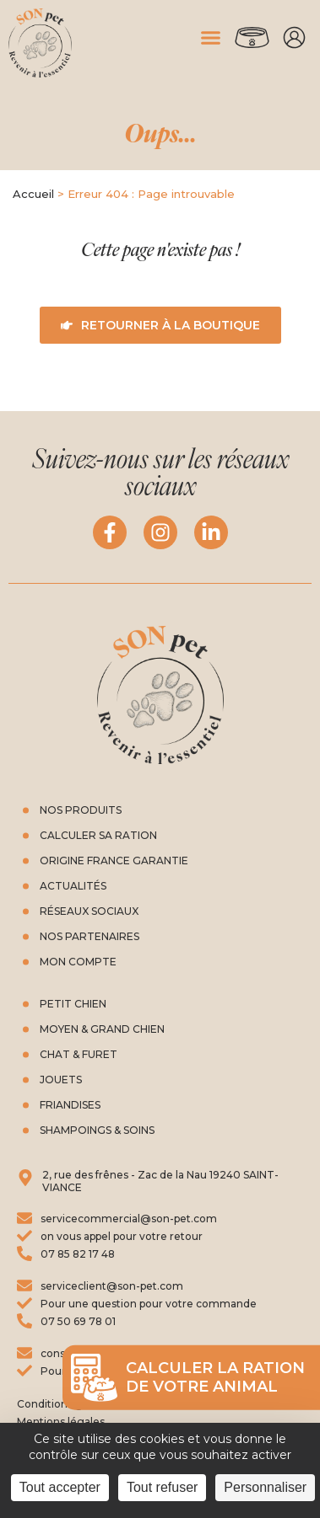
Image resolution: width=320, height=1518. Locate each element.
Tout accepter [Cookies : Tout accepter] (59, 1487)
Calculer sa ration (98, 835)
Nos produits (81, 810)
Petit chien (73, 1003)
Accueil (33, 193)
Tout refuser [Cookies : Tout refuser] (162, 1487)
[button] (211, 38)
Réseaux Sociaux (89, 911)
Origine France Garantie (114, 860)
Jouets (61, 1079)
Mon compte (295, 38)
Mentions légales (61, 1421)
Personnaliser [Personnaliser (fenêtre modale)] (265, 1487)
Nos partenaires (89, 936)
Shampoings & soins (97, 1130)
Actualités (73, 885)
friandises (70, 1104)
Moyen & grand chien (102, 1029)
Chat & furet (78, 1054)
